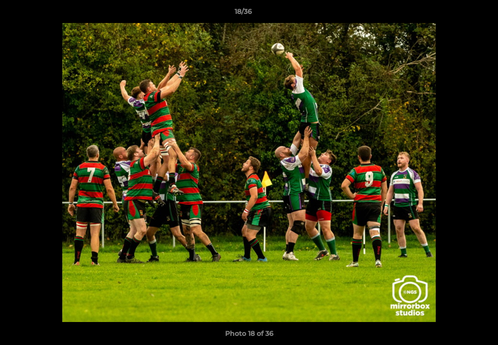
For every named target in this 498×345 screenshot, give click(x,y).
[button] (458, 14)
